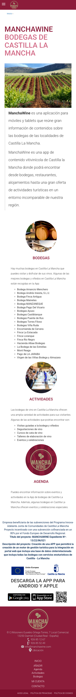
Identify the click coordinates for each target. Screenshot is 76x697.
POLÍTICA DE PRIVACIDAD (41, 693)
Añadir (38, 665)
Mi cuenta (37, 681)
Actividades (38, 672)
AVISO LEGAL (23, 693)
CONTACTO (38, 686)
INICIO (38, 660)
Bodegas (38, 676)
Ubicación (38, 650)
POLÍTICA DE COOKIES (63, 693)
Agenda (38, 669)
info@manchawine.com (38, 646)
